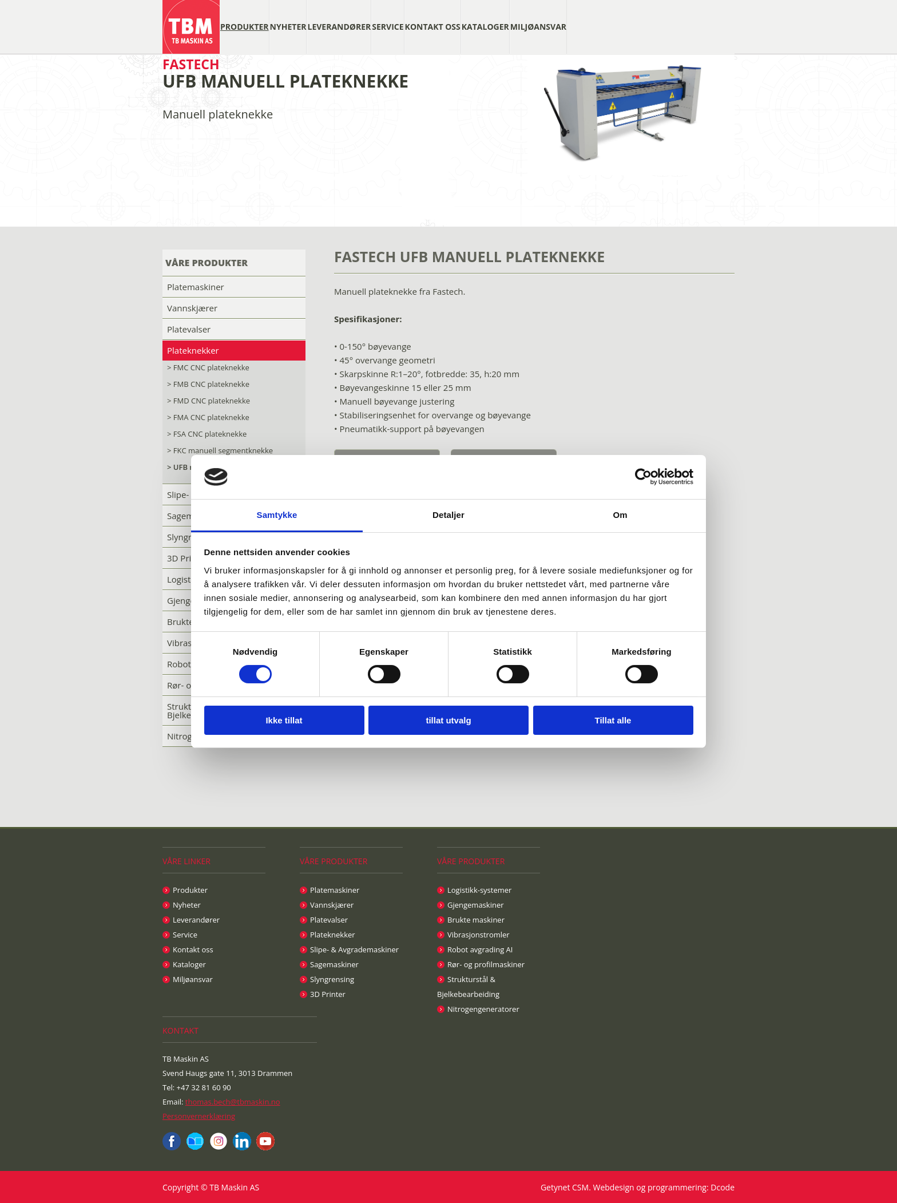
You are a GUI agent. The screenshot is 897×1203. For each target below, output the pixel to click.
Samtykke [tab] (277, 515)
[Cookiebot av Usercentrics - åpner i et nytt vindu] (643, 476)
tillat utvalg (448, 720)
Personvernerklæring (198, 1116)
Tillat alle (613, 720)
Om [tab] (620, 515)
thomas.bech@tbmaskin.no (232, 1102)
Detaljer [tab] (448, 515)
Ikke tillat (283, 720)
